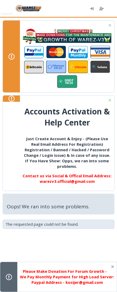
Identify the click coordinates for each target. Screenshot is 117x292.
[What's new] (111, 8)
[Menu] (7, 8)
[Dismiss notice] (109, 26)
